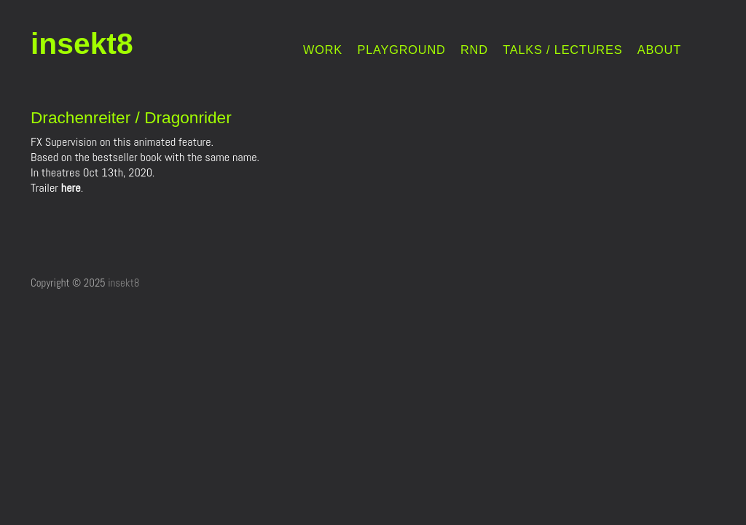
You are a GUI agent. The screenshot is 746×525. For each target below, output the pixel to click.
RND (474, 50)
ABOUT (659, 50)
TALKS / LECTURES (562, 50)
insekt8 (82, 44)
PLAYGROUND (401, 50)
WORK (322, 50)
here (71, 187)
